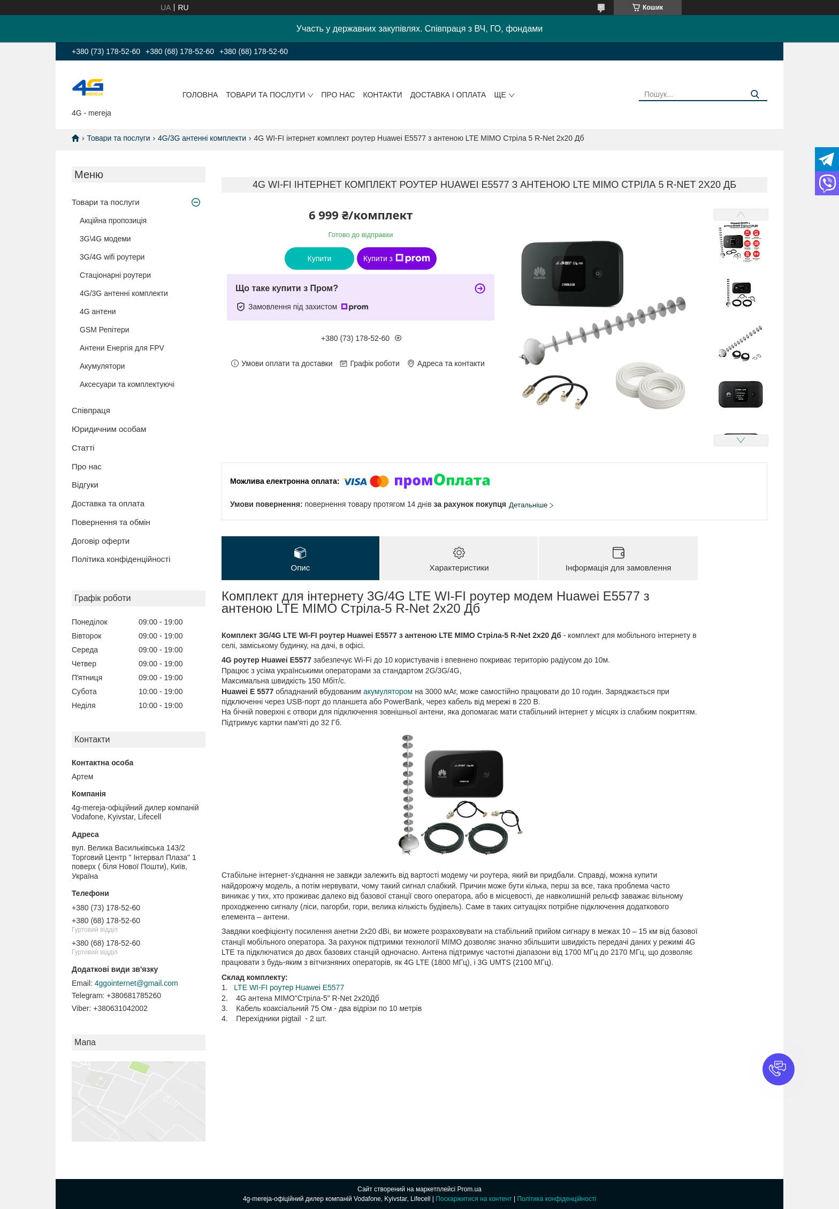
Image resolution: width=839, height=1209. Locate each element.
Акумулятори (102, 366)
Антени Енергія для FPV (122, 348)
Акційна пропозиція (113, 220)
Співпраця (91, 410)
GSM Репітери (104, 329)
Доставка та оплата (108, 503)
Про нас (338, 94)
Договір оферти (100, 540)
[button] (778, 1069)
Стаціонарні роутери (115, 275)
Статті (83, 447)
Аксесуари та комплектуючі (127, 384)
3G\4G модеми (105, 238)
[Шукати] (755, 94)
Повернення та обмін (111, 522)
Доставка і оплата (448, 94)
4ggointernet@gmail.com (136, 983)
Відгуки (85, 484)
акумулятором (388, 691)
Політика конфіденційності (121, 559)
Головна (200, 94)
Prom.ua (469, 1189)
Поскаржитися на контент (474, 1199)
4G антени (98, 311)
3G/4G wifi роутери (112, 257)
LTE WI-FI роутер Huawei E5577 (289, 987)
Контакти (382, 94)
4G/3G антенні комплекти (202, 138)
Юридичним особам (109, 429)
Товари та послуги (265, 94)
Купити (320, 258)
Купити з (396, 258)
